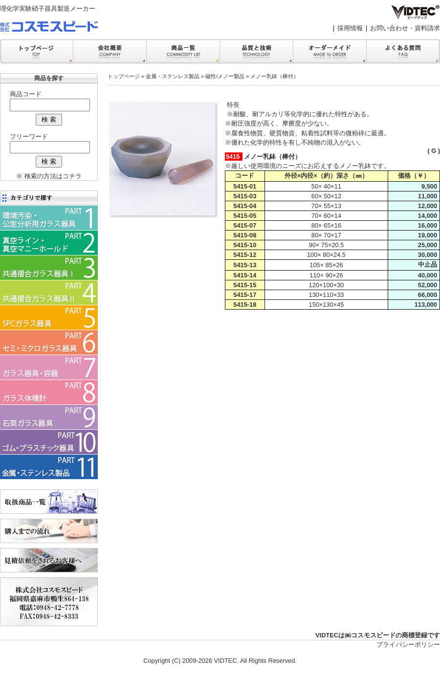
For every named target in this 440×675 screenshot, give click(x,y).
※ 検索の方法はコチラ (49, 176)
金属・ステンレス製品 (172, 76)
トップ (36, 51)
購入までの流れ (49, 531)
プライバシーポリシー (408, 644)
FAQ (403, 51)
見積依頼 (49, 560)
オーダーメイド (330, 51)
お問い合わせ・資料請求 (405, 28)
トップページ (124, 76)
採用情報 (350, 28)
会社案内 (110, 51)
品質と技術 (256, 51)
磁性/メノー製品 (224, 76)
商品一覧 (183, 51)
